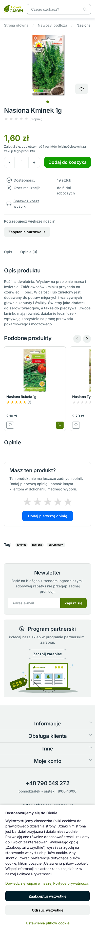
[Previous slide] (77, 339)
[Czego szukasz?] (85, 9)
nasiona (37, 544)
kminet (21, 544)
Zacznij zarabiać (47, 654)
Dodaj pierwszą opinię (47, 516)
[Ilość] (21, 162)
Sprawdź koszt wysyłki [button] (26, 203)
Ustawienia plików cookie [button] (47, 923)
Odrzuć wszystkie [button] (47, 910)
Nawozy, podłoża (52, 25)
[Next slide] (87, 339)
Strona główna (16, 25)
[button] (23, 119)
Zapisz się (73, 603)
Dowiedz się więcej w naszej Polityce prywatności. (47, 883)
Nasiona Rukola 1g (21, 396)
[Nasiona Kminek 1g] (13, 9)
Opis (8, 252)
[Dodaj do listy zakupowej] (81, 89)
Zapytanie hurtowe (27, 232)
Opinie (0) (28, 252)
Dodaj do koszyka (67, 162)
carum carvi (56, 544)
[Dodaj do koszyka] (60, 425)
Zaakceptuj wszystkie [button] (47, 896)
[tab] (47, 102)
